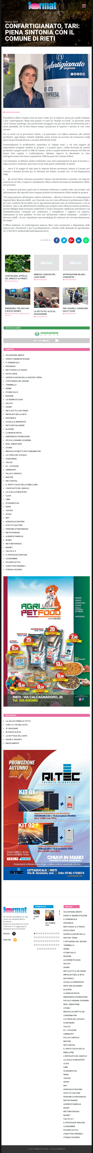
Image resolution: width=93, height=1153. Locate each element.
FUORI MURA (10, 459)
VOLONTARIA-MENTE (13, 355)
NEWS (7, 507)
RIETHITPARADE (11, 533)
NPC (6, 518)
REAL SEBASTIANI (12, 444)
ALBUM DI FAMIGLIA (13, 536)
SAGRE (7, 407)
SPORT (7, 514)
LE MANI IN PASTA (12, 433)
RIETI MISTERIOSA (12, 544)
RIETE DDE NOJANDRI (13, 425)
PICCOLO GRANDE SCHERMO (17, 440)
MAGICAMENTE (11, 743)
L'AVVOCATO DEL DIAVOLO (16, 488)
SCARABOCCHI (11, 503)
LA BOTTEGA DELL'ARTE (15, 736)
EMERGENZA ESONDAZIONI (16, 436)
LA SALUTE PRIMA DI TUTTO (17, 721)
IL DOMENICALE (11, 363)
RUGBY (7, 540)
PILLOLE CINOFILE (12, 473)
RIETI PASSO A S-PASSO (15, 370)
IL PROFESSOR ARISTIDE (15, 555)
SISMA (7, 388)
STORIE (7, 448)
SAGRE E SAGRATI (12, 739)
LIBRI (6, 499)
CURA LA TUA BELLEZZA (15, 725)
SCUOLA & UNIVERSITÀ (14, 422)
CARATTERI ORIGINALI (14, 566)
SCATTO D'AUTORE (12, 525)
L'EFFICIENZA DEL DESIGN (16, 381)
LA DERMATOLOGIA (13, 400)
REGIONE (8, 396)
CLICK (7, 496)
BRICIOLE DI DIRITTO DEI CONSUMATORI (22, 451)
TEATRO (8, 510)
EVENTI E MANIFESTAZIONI (16, 359)
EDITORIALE (9, 418)
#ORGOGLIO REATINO (14, 522)
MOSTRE (8, 477)
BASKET (8, 547)
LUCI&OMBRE (10, 559)
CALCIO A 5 (9, 551)
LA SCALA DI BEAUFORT (15, 492)
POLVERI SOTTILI (12, 562)
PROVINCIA (9, 366)
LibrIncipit (9, 470)
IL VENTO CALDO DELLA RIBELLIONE (20, 485)
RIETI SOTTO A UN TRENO (15, 411)
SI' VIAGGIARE (10, 728)
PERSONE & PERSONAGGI (15, 529)
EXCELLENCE (10, 374)
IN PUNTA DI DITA (12, 732)
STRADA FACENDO (12, 570)
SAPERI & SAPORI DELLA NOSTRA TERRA (22, 377)
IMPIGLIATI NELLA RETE (15, 414)
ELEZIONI (8, 429)
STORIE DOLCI (10, 392)
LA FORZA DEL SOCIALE (15, 455)
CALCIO (8, 462)
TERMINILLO (9, 385)
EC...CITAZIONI (11, 466)
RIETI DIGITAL (10, 481)
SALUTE (8, 403)
